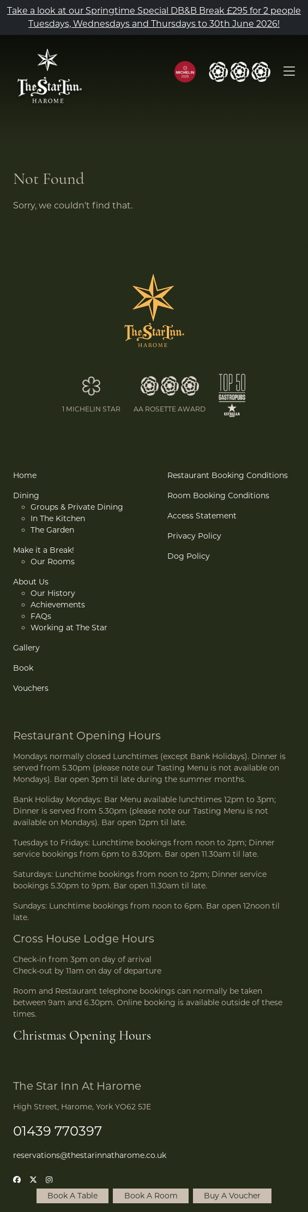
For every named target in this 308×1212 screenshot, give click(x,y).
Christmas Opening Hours (82, 1036)
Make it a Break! (43, 550)
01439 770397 (57, 1131)
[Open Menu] (289, 72)
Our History (53, 593)
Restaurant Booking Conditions (227, 475)
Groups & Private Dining (77, 507)
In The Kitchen (58, 518)
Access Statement (202, 516)
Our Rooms (53, 561)
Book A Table (72, 1196)
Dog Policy (188, 556)
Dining (26, 495)
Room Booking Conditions (218, 495)
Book (23, 668)
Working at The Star (69, 627)
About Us (31, 582)
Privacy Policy (194, 536)
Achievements (58, 605)
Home (25, 475)
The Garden (52, 530)
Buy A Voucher (232, 1196)
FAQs (41, 616)
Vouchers (31, 688)
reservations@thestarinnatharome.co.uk (89, 1155)
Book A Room (151, 1196)
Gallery (26, 648)
